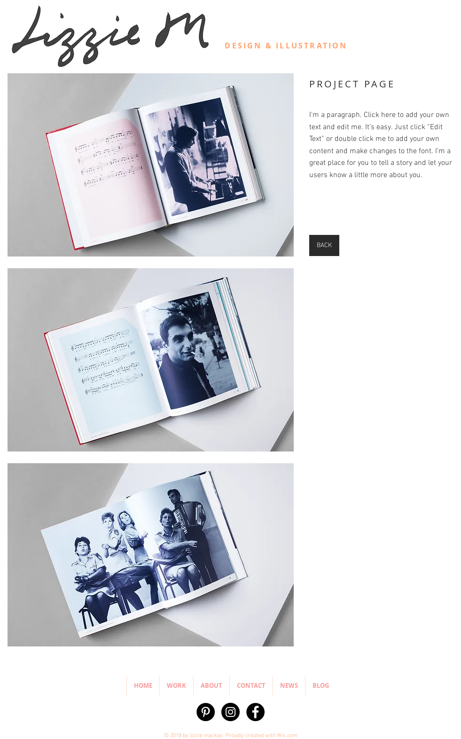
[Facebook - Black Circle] (255, 712)
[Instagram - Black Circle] (230, 712)
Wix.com (287, 735)
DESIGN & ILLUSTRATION (286, 45)
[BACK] (324, 245)
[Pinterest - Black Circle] (205, 712)
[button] (151, 165)
